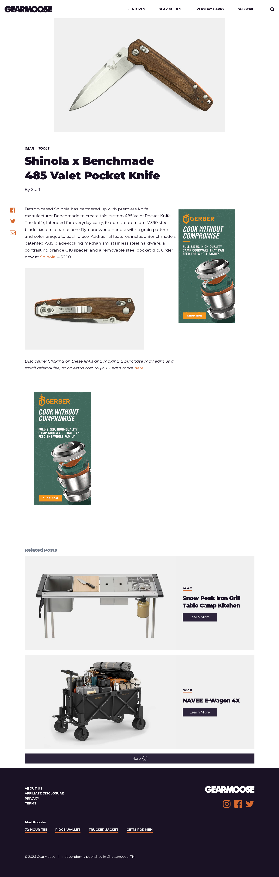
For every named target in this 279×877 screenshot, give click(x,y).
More (140, 758)
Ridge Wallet (67, 829)
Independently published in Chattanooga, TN (98, 856)
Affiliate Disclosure (44, 793)
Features (136, 9)
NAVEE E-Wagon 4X (211, 700)
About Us (33, 788)
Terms (30, 803)
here (139, 367)
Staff (35, 189)
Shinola (48, 256)
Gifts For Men (140, 829)
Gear (29, 148)
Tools (43, 148)
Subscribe (247, 9)
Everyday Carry (209, 9)
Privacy (32, 798)
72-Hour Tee (36, 829)
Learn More (203, 618)
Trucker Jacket (103, 829)
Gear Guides (169, 9)
